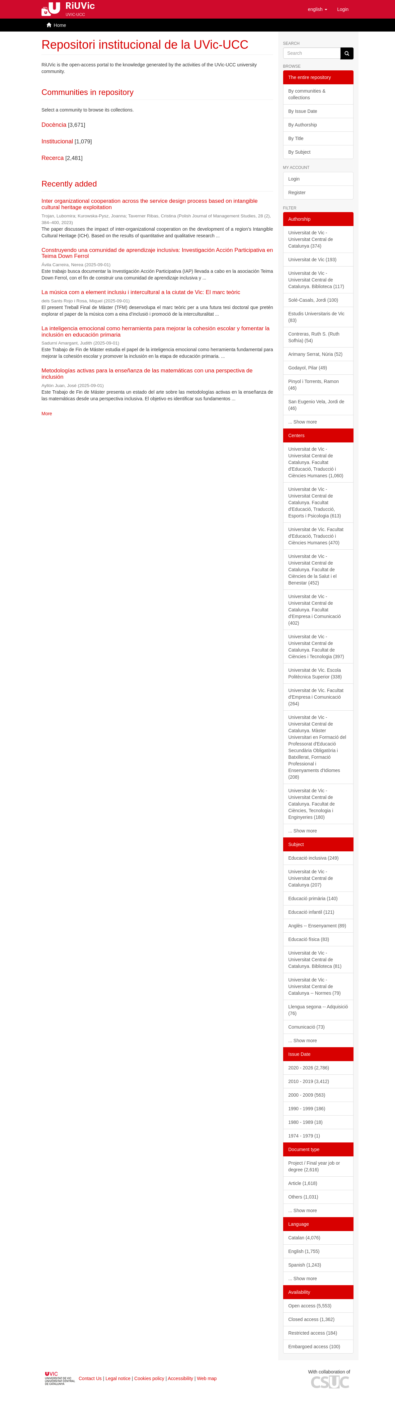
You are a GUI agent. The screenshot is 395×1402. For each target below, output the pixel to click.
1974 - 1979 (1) (304, 1135)
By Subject (299, 152)
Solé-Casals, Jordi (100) (313, 300)
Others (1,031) (303, 1197)
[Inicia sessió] (343, 9)
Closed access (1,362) (311, 1319)
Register (297, 192)
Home (60, 25)
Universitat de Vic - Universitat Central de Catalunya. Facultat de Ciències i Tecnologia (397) (316, 646)
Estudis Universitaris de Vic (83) (316, 317)
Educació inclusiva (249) (313, 858)
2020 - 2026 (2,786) (308, 1067)
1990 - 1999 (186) (306, 1108)
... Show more (302, 422)
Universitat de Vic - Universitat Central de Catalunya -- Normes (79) (314, 986)
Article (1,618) (302, 1183)
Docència (53, 124)
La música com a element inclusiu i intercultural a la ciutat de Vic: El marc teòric (140, 292)
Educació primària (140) (313, 898)
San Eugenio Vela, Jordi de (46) (316, 405)
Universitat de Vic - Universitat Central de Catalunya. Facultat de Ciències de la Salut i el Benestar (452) (312, 569)
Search (291, 43)
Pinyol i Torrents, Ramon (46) (313, 385)
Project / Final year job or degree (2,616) (314, 1166)
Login (294, 179)
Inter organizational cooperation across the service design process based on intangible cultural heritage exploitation (149, 204)
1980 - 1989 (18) (305, 1122)
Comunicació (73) (306, 1027)
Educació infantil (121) (311, 912)
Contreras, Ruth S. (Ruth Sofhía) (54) (314, 337)
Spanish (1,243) (304, 1265)
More (46, 413)
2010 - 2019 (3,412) (308, 1081)
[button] (317, 9)
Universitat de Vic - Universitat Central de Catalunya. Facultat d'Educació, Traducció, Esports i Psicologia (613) (314, 502)
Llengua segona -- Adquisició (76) (318, 1010)
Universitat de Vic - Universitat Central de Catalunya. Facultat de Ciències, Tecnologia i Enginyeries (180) (311, 804)
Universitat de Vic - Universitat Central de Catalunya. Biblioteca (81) (315, 959)
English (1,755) (304, 1251)
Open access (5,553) (310, 1305)
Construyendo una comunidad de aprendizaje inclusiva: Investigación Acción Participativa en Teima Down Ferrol (157, 253)
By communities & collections (307, 94)
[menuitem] (343, 9)
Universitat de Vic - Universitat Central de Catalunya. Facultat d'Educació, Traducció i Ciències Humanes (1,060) (316, 462)
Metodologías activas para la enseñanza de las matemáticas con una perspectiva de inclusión (147, 373)
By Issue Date (302, 111)
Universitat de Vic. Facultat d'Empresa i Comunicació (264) (316, 697)
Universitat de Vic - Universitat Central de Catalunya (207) (310, 878)
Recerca (52, 158)
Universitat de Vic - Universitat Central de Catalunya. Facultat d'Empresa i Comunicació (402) (314, 610)
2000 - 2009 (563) (306, 1095)
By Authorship (302, 124)
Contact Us (90, 1378)
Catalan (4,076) (304, 1237)
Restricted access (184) (312, 1333)
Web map (207, 1378)
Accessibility (180, 1378)
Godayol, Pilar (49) (307, 367)
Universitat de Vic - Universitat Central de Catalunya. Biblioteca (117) (316, 280)
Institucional (57, 141)
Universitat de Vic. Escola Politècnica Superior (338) (315, 673)
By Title (296, 138)
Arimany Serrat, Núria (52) (315, 354)
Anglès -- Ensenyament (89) (317, 925)
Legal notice (118, 1378)
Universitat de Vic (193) (312, 259)
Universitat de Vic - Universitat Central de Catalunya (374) (310, 239)
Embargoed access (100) (314, 1346)
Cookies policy (149, 1378)
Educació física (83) (308, 939)
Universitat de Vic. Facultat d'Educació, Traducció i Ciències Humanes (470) (316, 536)
